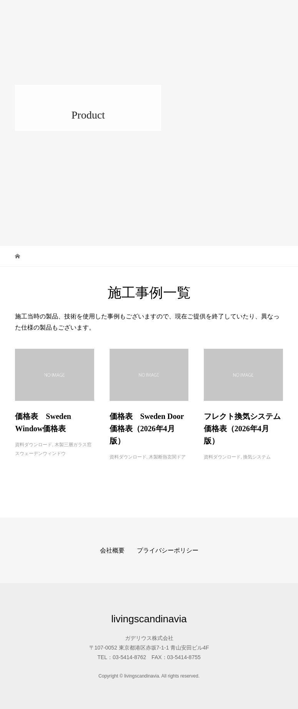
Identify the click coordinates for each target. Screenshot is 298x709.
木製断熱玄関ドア (167, 457)
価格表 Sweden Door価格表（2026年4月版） (147, 428)
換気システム (257, 457)
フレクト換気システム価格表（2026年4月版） (242, 428)
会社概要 (112, 550)
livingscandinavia (54, 11)
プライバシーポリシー (167, 550)
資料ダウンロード (33, 444)
